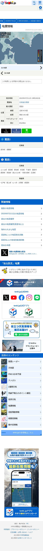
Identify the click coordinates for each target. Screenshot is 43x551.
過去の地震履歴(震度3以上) (12, 224)
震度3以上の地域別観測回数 (12, 240)
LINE (26, 132)
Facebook (16, 132)
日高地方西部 (24, 102)
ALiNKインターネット (24, 538)
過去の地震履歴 (7, 219)
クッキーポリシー (33, 529)
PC (27, 523)
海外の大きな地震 (8, 229)
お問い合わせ (22, 532)
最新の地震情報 (7, 208)
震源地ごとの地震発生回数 (12, 235)
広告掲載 (13, 532)
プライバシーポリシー (18, 529)
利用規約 (7, 529)
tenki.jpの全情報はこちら (23, 433)
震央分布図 (5, 245)
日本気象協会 (24, 535)
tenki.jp (8, 3)
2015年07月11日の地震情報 (12, 214)
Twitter (6, 132)
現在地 (40, 9)
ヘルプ (30, 532)
